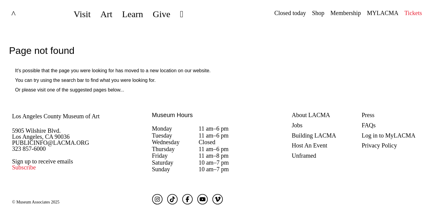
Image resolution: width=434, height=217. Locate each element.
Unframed (304, 155)
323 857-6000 (29, 148)
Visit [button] (82, 14)
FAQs (369, 125)
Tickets (413, 13)
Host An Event (309, 145)
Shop (318, 13)
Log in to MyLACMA (388, 135)
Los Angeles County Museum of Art (56, 116)
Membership (345, 13)
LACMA (28, 14)
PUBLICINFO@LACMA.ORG (50, 142)
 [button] (181, 14)
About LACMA (311, 115)
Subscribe (24, 167)
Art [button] (106, 14)
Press (368, 115)
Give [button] (161, 14)
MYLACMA (382, 13)
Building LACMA (314, 135)
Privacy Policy (379, 145)
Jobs (297, 125)
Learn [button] (132, 14)
